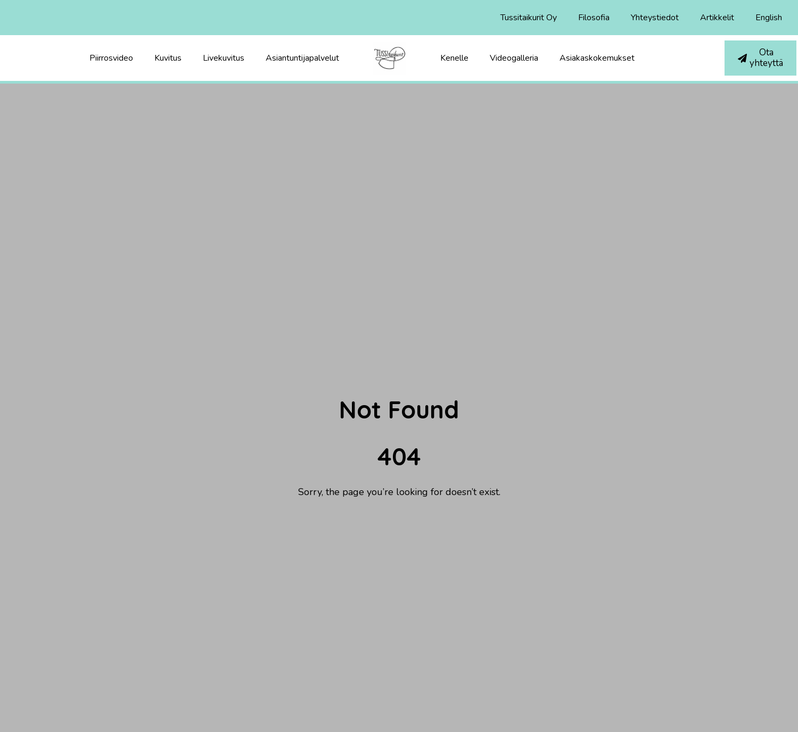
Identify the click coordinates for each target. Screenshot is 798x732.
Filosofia (594, 17)
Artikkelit (717, 17)
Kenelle (454, 58)
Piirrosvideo (111, 58)
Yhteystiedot (655, 17)
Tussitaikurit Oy (528, 17)
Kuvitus (168, 58)
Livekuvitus (223, 58)
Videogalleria (514, 58)
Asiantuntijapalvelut (302, 58)
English (768, 17)
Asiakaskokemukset (597, 58)
